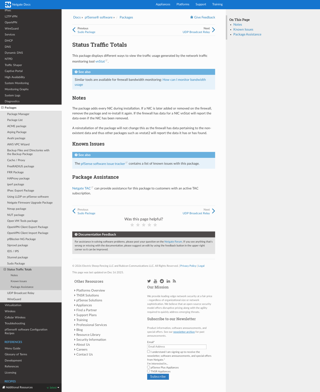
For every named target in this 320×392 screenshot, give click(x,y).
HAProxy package (18, 178)
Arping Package (16, 132)
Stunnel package (17, 257)
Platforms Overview (90, 290)
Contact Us (84, 354)
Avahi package (16, 138)
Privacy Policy (188, 266)
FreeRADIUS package (20, 166)
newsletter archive (184, 332)
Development (13, 360)
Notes (14, 275)
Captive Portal (14, 71)
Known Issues (19, 281)
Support (201, 4)
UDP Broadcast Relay (20, 293)
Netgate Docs (18, 4)
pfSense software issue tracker (103, 163)
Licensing (10, 372)
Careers (81, 349)
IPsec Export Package (20, 190)
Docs (77, 17)
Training (217, 4)
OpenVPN (11, 22)
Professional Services (91, 325)
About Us (83, 344)
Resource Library (88, 334)
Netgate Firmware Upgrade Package (30, 202)
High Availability (15, 77)
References (12, 366)
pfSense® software (98, 17)
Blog (79, 330)
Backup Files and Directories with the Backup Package (28, 152)
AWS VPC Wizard (18, 144)
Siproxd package (17, 245)
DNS (8, 46)
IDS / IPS (13, 251)
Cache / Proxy (16, 160)
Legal (201, 266)
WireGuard (12, 28)
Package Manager (18, 114)
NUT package (15, 215)
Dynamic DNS (14, 52)
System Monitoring (17, 83)
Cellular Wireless (15, 317)
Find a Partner (86, 310)
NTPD (9, 58)
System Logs (12, 95)
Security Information (91, 339)
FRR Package (15, 172)
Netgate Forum (173, 241)
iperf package (15, 184)
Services (10, 34)
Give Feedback (204, 17)
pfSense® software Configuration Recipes (26, 331)
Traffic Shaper (13, 65)
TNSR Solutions (87, 295)
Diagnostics (12, 101)
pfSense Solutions (89, 300)
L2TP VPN (11, 16)
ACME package (16, 126)
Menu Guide (12, 348)
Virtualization (13, 305)
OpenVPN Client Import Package (27, 233)
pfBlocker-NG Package (21, 239)
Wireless (10, 311)
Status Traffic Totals (18, 269)
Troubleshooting (15, 323)
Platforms (183, 4)
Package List (15, 120)
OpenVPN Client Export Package (27, 227)
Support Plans (86, 315)
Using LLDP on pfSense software (28, 196)
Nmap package (16, 208)
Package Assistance (22, 287)
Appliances (163, 4)
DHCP (9, 40)
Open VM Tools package (22, 220)
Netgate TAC (81, 188)
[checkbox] (180, 370)
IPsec (8, 10)
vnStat (100, 61)
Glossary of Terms (16, 354)
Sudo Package (16, 263)
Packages (8, 108)
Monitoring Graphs (17, 89)
